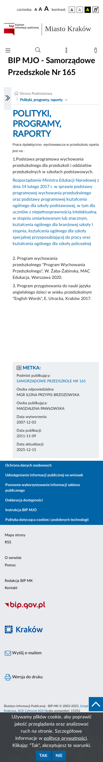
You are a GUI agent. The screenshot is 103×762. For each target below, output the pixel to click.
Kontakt (11, 588)
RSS (8, 542)
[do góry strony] (96, 704)
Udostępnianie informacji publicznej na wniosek (44, 475)
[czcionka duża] (47, 9)
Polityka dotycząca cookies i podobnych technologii (47, 520)
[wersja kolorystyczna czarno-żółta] (87, 9)
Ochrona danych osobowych (28, 465)
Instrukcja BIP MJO (21, 510)
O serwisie (13, 558)
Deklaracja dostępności (24, 500)
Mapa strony (15, 535)
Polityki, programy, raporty (41, 100)
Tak (43, 756)
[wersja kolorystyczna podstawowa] (71, 9)
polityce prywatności (65, 738)
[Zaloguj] (96, 51)
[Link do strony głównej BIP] (51, 29)
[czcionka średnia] (40, 9)
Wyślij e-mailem (23, 653)
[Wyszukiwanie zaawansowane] (38, 50)
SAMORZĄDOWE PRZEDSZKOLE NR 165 (51, 381)
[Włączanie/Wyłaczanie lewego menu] (7, 98)
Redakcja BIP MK (19, 581)
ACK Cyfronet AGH (31, 710)
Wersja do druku (24, 677)
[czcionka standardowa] (36, 9)
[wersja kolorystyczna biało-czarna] (79, 9)
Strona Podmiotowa (36, 94)
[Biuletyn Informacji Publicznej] (51, 608)
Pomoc (10, 565)
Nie (59, 756)
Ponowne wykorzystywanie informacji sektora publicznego (42, 487)
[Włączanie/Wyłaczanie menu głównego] (8, 51)
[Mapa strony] (67, 51)
